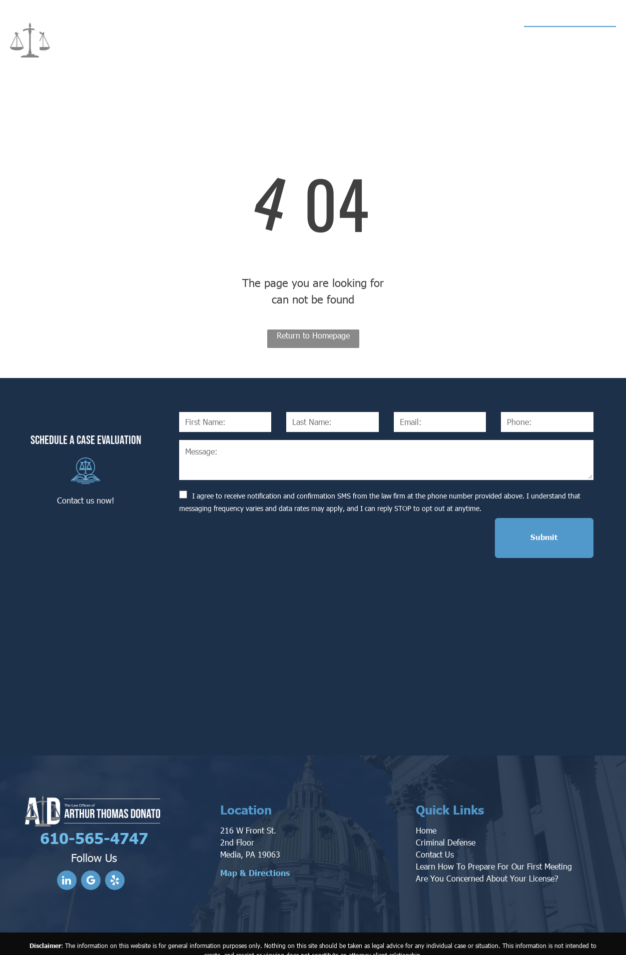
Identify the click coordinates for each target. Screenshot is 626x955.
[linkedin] (67, 837)
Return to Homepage (313, 335)
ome (428, 786)
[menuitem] (202, 41)
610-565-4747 (573, 38)
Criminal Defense (445, 798)
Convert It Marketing (417, 937)
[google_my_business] (91, 837)
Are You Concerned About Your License (485, 834)
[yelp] (115, 837)
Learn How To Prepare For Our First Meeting (494, 822)
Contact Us (435, 810)
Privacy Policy (486, 937)
